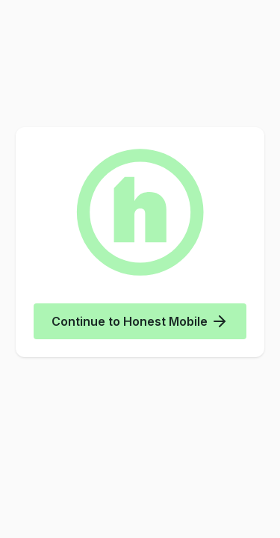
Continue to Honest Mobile (140, 321)
